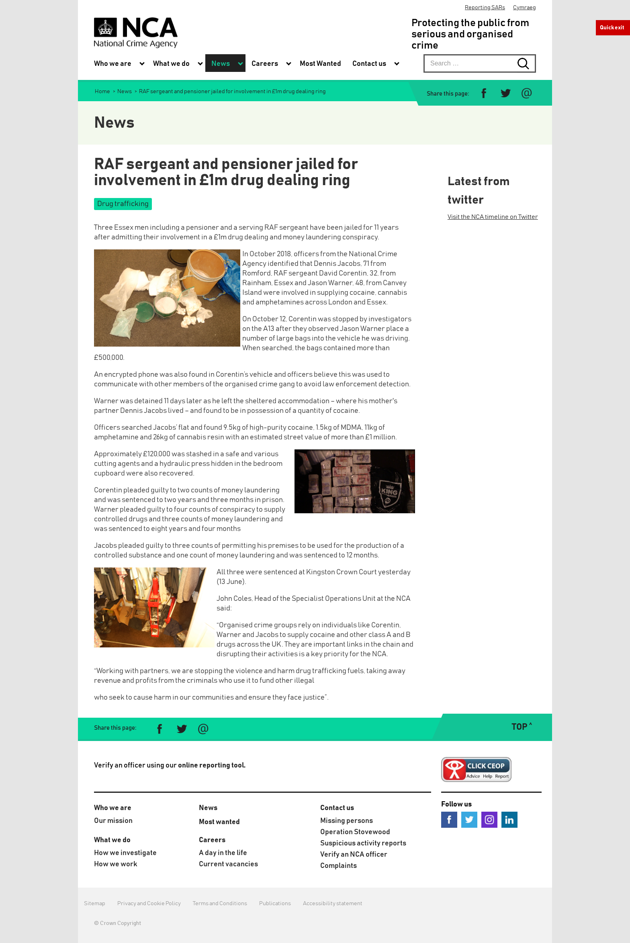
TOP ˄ (522, 727)
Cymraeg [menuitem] (524, 7)
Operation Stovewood (355, 832)
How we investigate (125, 853)
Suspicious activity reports (363, 843)
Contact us (337, 808)
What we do (112, 840)
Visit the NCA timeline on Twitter (493, 217)
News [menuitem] (220, 63)
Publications (275, 903)
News (208, 808)
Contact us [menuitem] (369, 63)
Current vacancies (228, 864)
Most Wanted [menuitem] (320, 63)
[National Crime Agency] (136, 32)
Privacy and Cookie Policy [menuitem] (149, 903)
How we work (115, 864)
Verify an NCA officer (353, 854)
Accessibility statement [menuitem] (332, 903)
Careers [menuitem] (265, 63)
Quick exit (612, 28)
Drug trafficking (123, 204)
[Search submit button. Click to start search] (527, 63)
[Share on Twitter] (505, 93)
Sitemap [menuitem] (94, 903)
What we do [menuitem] (171, 63)
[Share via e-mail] (526, 93)
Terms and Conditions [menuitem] (220, 903)
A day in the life (223, 853)
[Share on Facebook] (484, 93)
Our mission (113, 821)
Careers (212, 840)
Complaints (338, 866)
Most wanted (219, 822)
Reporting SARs (485, 7)
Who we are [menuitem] (112, 63)
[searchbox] (479, 63)
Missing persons (346, 821)
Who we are (112, 808)
